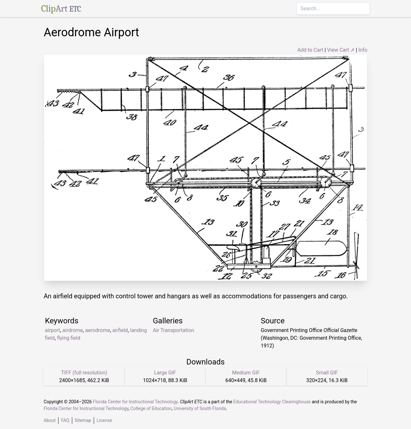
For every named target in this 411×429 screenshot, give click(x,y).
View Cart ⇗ (341, 50)
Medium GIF (246, 373)
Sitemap (83, 420)
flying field (68, 338)
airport (52, 330)
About (50, 420)
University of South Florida (200, 408)
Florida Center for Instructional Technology (135, 401)
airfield (120, 330)
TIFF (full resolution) (84, 373)
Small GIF (327, 373)
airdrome (72, 330)
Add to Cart (310, 50)
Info (362, 50)
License (104, 420)
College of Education (151, 408)
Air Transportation (173, 330)
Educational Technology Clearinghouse (272, 401)
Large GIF (165, 373)
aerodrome (97, 330)
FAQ (65, 420)
